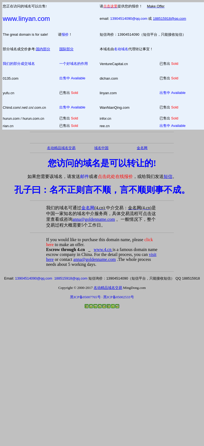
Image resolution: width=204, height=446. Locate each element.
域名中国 (101, 148)
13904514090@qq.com (128, 18)
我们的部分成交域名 (19, 64)
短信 (168, 176)
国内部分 (43, 49)
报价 (65, 34)
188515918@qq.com (169, 18)
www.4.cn (103, 249)
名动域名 (121, 49)
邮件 (84, 176)
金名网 (93, 207)
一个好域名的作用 (73, 64)
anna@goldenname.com (93, 219)
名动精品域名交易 (61, 148)
